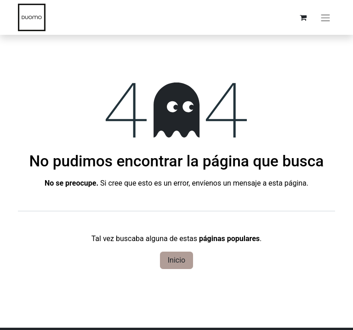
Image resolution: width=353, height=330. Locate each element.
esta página (287, 183)
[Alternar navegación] (325, 17)
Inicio (176, 260)
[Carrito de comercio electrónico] (303, 17)
